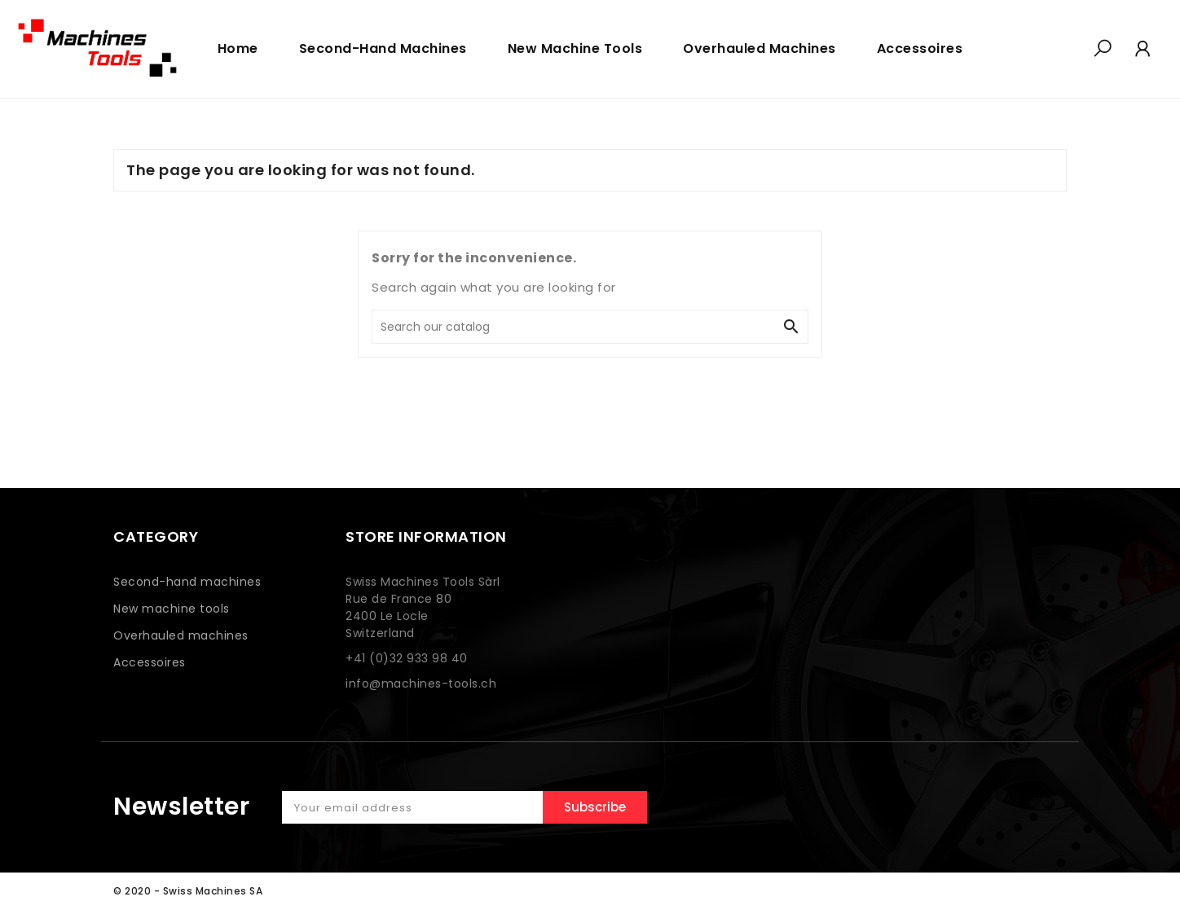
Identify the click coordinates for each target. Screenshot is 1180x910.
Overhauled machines (181, 635)
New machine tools (171, 608)
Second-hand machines (187, 582)
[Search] (573, 326)
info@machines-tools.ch (421, 683)
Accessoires (149, 662)
